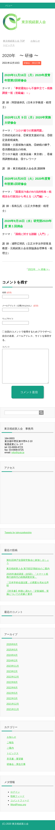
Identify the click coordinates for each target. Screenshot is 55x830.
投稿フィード (17, 796)
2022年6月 (12, 687)
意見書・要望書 (15, 759)
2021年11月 (12, 709)
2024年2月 (12, 660)
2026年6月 (12, 644)
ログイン (15, 792)
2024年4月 (12, 655)
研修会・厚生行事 (32, 63)
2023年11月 (12, 666)
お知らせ (11, 737)
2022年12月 (12, 677)
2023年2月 (12, 671)
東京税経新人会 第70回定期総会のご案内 (28, 568)
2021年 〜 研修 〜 (38, 269)
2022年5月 (12, 693)
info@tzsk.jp (17, 452)
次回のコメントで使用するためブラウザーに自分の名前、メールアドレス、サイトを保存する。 (27, 335)
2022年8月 (12, 682)
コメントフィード (19, 800)
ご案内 (10, 748)
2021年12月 (12, 704)
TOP (14, 41)
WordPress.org (18, 804)
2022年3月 (12, 698)
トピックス (12, 753)
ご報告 (10, 742)
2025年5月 (12, 649)
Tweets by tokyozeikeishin (18, 532)
